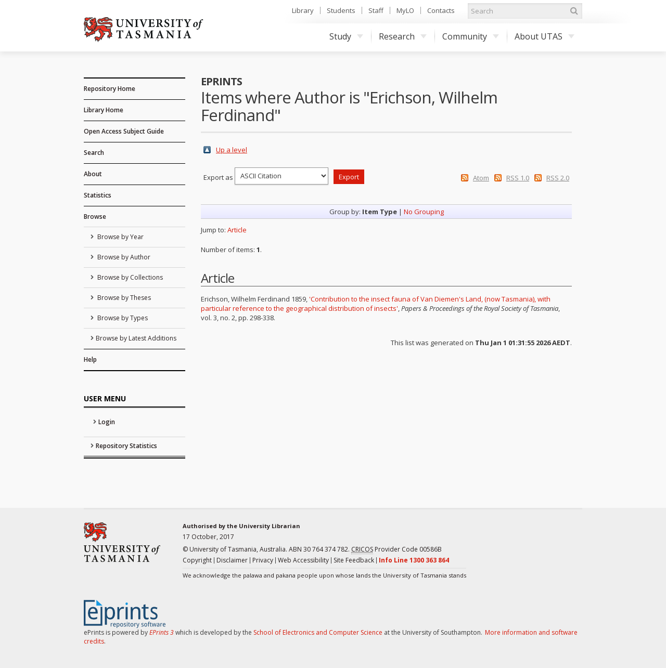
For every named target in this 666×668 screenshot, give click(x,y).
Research (403, 36)
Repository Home (109, 88)
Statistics (97, 195)
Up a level (231, 149)
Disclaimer (232, 560)
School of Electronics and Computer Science (317, 632)
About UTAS (544, 36)
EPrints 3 (161, 632)
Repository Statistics (126, 445)
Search (94, 152)
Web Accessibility (303, 560)
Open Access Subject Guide (124, 131)
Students (341, 10)
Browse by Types (122, 317)
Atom (481, 177)
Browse (95, 216)
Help (90, 359)
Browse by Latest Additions (136, 338)
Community (470, 36)
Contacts (441, 10)
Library (303, 10)
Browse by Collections (129, 277)
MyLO (405, 10)
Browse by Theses (123, 297)
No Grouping (424, 211)
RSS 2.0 (557, 177)
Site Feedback (354, 560)
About (93, 173)
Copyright (197, 560)
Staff (375, 10)
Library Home (103, 110)
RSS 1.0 (517, 177)
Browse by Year (120, 236)
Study (346, 36)
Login (106, 421)
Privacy (262, 560)
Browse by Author (123, 257)
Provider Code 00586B (396, 549)
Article (237, 229)
